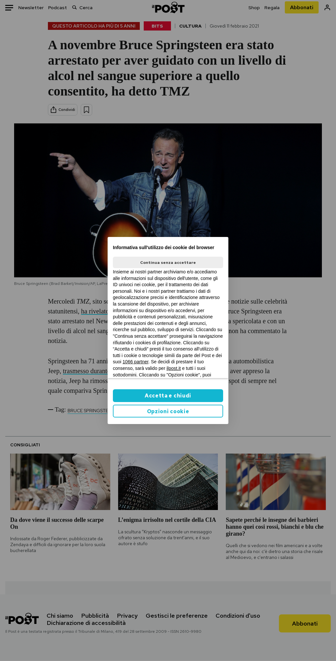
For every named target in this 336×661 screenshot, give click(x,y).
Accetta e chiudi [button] (168, 395)
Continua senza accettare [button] (168, 262)
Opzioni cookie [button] (168, 411)
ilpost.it (173, 368)
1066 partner (136, 361)
